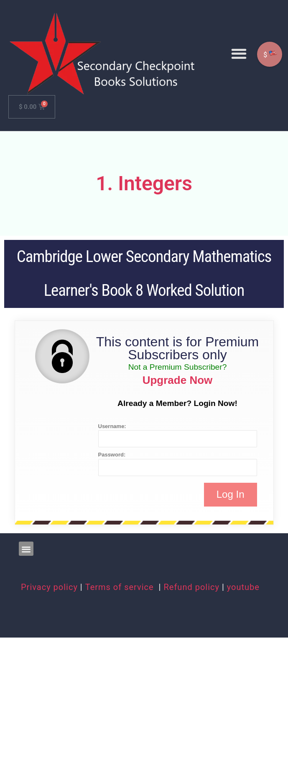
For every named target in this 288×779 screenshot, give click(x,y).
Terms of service (120, 587)
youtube (243, 587)
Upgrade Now (178, 380)
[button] (239, 53)
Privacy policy (49, 587)
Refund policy (191, 587)
